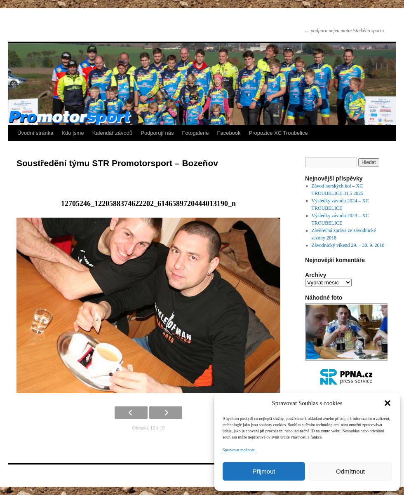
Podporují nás (157, 133)
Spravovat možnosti (239, 450)
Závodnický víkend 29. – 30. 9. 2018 (348, 245)
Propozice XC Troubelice (278, 133)
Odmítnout (350, 471)
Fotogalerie (195, 133)
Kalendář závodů (112, 133)
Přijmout (263, 471)
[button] (387, 403)
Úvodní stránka (35, 133)
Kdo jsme (72, 133)
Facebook (229, 133)
